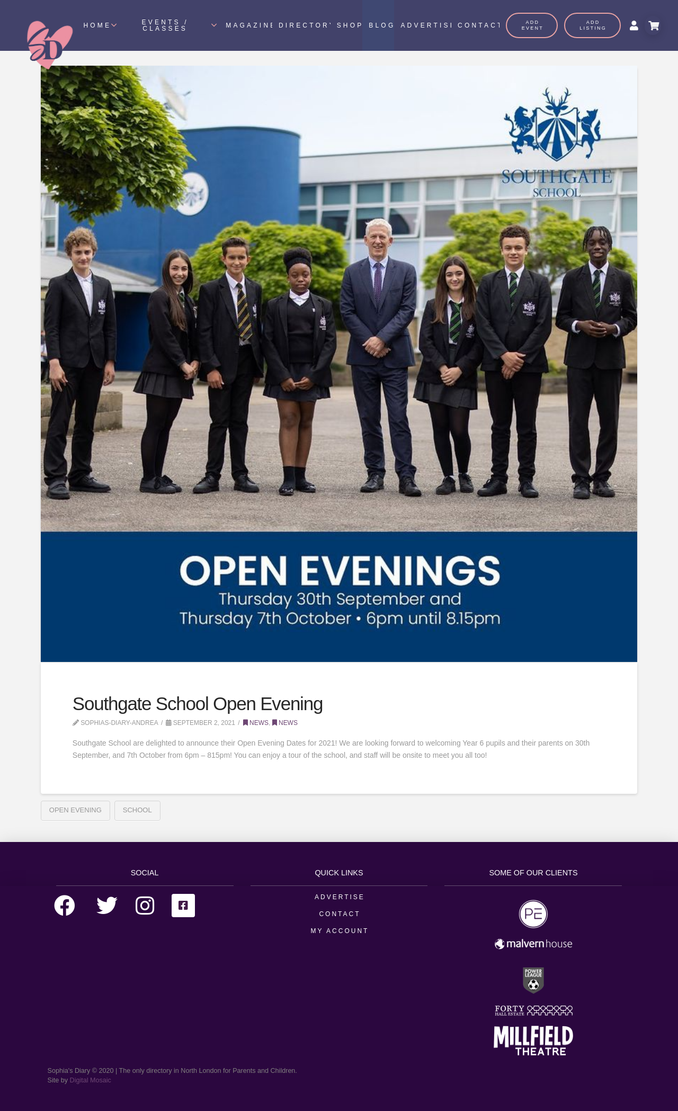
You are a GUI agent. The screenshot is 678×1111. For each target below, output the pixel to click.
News (256, 723)
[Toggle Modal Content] (653, 25)
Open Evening (75, 810)
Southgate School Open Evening (198, 703)
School (137, 810)
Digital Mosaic (90, 1080)
